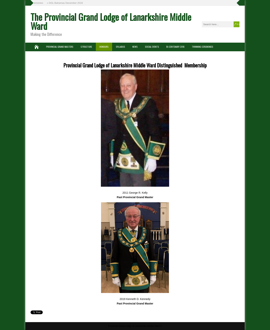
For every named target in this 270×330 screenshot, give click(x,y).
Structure (86, 46)
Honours (104, 46)
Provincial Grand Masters (59, 46)
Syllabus (120, 46)
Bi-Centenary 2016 (175, 46)
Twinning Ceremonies (202, 46)
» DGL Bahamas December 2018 (65, 3)
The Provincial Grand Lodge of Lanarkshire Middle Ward (111, 21)
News (135, 46)
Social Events (152, 46)
